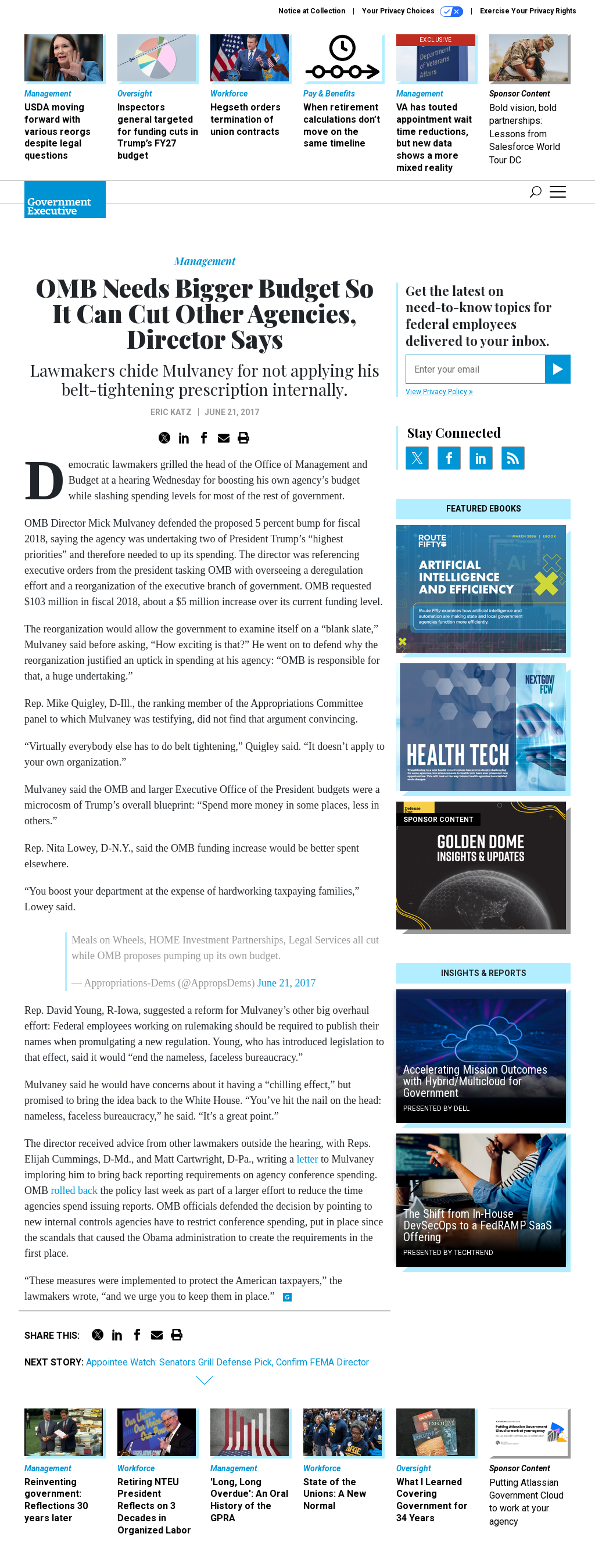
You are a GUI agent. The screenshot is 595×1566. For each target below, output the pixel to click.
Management (204, 261)
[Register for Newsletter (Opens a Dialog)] (557, 369)
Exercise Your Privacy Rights (528, 11)
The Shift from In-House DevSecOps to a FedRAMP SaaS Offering (477, 1225)
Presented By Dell (436, 1108)
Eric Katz (171, 412)
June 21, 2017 (286, 983)
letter (307, 1159)
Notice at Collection (311, 11)
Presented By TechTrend (448, 1253)
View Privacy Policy (439, 392)
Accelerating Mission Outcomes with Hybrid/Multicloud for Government (475, 1081)
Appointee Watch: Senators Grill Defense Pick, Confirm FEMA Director (227, 1362)
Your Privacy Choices (412, 11)
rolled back (74, 1190)
